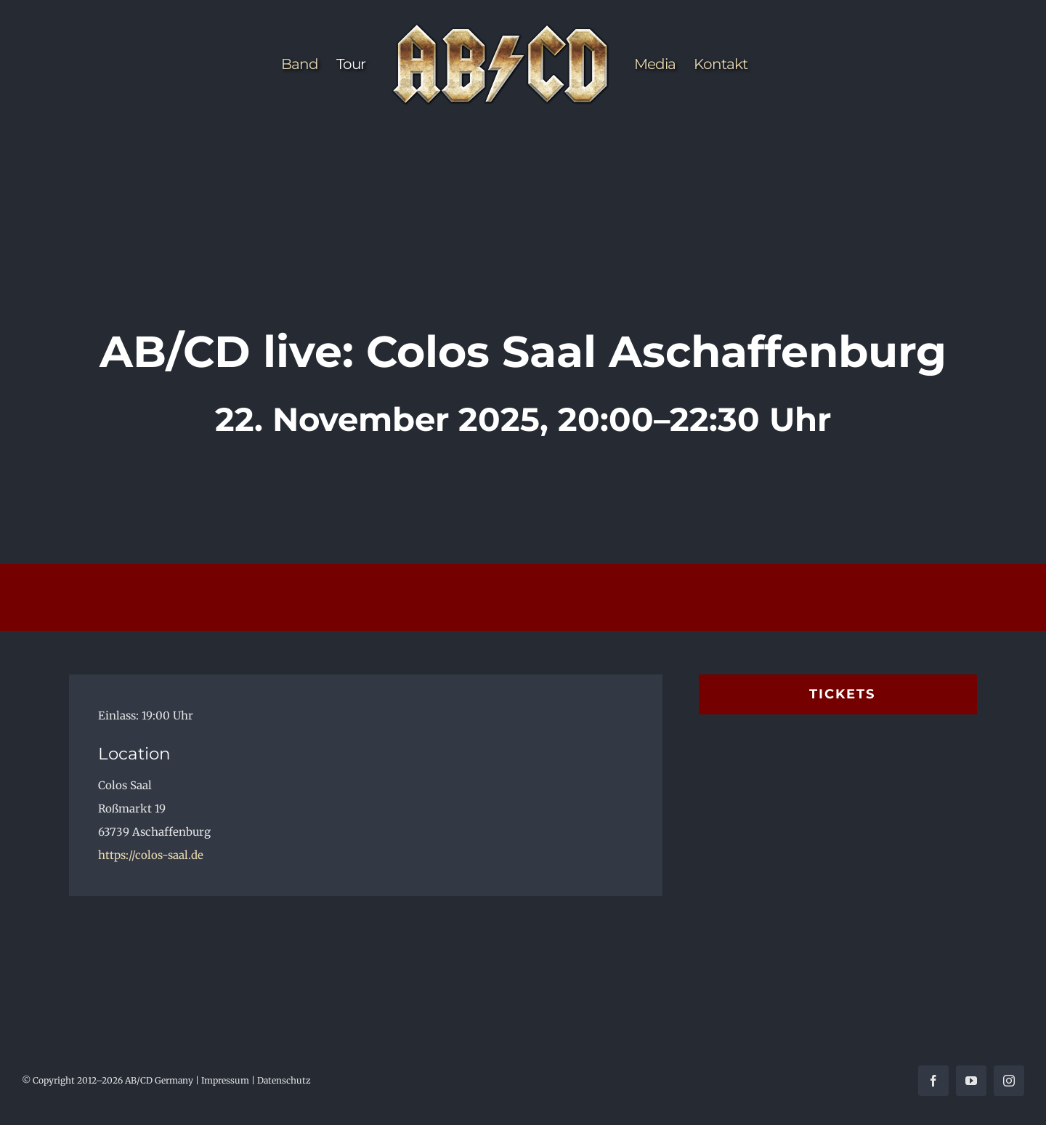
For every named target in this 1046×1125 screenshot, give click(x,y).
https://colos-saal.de (150, 855)
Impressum (225, 1080)
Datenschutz (284, 1080)
